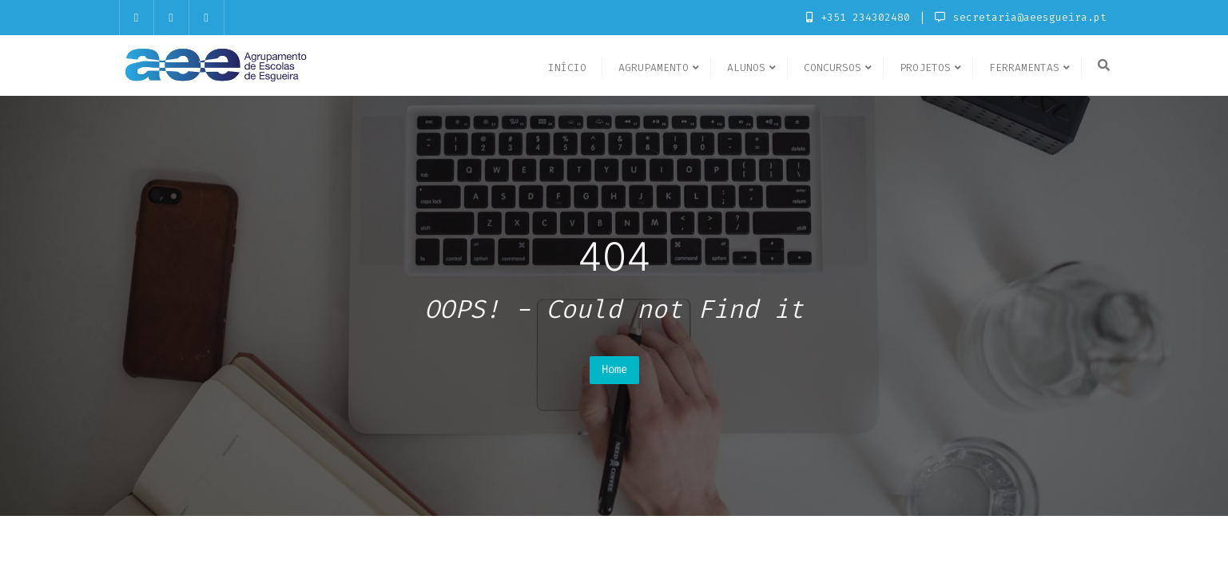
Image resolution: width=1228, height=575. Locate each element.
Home (614, 369)
